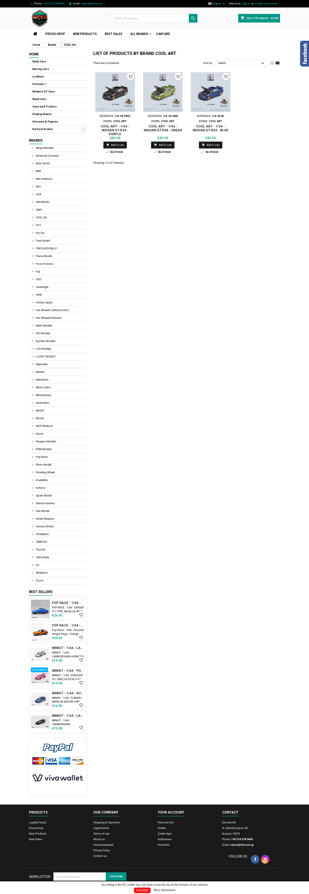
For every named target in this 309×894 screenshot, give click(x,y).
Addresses (164, 839)
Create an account (266, 3)
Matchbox (41, 379)
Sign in (246, 3)
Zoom (39, 580)
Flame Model (43, 256)
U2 (37, 565)
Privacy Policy (101, 850)
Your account (171, 812)
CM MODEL (42, 202)
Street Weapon (44, 518)
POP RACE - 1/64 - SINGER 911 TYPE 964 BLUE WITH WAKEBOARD (68, 603)
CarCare (163, 34)
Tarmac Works (44, 526)
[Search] (154, 18)
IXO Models (42, 333)
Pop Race (41, 456)
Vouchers (164, 844)
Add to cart (115, 145)
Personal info (166, 822)
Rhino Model (43, 464)
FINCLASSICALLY (46, 248)
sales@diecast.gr (92, 3)
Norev (39, 433)
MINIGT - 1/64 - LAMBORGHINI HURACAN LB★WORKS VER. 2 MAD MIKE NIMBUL (68, 648)
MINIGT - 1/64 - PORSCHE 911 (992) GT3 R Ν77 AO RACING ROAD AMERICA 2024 (68, 671)
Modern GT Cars (43, 91)
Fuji (37, 271)
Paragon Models (45, 441)
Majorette (41, 364)
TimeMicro (42, 534)
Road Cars (39, 99)
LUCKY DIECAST (45, 356)
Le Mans (38, 76)
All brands (139, 34)
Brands (35, 140)
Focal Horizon (44, 263)
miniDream (42, 402)
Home (34, 54)
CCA (38, 194)
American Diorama (47, 155)
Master (39, 372)
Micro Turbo (43, 387)
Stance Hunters (45, 503)
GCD (38, 279)
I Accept (142, 890)
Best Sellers (41, 592)
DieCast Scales (42, 129)
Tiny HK (40, 549)
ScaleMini (41, 480)
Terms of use (101, 833)
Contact (230, 812)
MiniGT (39, 410)
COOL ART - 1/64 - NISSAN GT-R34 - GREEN (163, 128)
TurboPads (42, 557)
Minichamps (43, 395)
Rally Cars (39, 61)
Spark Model (43, 495)
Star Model (42, 511)
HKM (38, 294)
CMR (38, 209)
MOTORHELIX (44, 426)
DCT (38, 225)
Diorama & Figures (45, 121)
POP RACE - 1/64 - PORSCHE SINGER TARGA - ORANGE (68, 625)
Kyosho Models (45, 341)
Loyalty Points (37, 822)
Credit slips (165, 833)
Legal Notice (101, 828)
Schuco (40, 487)
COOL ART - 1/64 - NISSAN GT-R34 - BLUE (210, 128)
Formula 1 (39, 84)
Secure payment (103, 844)
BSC (38, 186)
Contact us (100, 856)
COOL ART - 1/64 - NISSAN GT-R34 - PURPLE (115, 130)
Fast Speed (42, 240)
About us (99, 839)
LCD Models (43, 348)
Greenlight (41, 287)
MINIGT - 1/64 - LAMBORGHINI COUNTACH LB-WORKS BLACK (68, 716)
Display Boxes (42, 114)
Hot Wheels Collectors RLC (52, 310)
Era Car (39, 232)
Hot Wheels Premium (48, 317)
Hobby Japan (44, 302)
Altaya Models (44, 148)
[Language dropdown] (217, 3)
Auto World (42, 163)
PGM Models (43, 449)
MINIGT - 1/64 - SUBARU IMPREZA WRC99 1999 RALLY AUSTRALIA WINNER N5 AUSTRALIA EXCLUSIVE (68, 693)
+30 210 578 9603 (54, 3)
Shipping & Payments (106, 822)
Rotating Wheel (45, 472)
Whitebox (41, 572)
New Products (85, 34)
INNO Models (43, 325)
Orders (162, 828)
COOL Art (41, 217)
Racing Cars (40, 69)
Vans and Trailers (44, 106)
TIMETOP (41, 541)
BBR (38, 171)
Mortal (39, 418)
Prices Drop (55, 34)
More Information (165, 890)
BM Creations (43, 178)
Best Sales (113, 34)
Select (241, 63)
